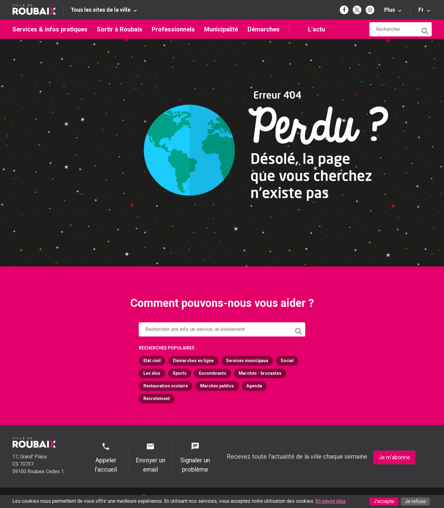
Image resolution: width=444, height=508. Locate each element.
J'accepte (383, 501)
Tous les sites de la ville (100, 9)
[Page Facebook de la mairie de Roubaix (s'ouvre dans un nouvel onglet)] (344, 10)
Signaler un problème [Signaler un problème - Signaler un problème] (195, 457)
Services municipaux (247, 360)
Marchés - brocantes (260, 373)
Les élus (151, 373)
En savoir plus (330, 501)
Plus (389, 9)
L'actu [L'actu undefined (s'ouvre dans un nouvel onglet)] (316, 29)
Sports (180, 373)
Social (287, 360)
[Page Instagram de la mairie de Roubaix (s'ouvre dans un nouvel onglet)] (370, 10)
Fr (421, 9)
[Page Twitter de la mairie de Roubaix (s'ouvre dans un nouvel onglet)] (357, 10)
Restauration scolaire (165, 385)
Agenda (254, 385)
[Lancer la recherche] (425, 29)
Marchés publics (217, 385)
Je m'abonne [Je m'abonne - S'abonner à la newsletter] (394, 457)
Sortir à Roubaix (119, 29)
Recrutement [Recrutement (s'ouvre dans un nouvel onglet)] (156, 398)
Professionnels (173, 29)
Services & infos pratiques (50, 29)
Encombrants (212, 373)
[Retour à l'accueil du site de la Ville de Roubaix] (37, 10)
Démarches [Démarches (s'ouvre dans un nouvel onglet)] (264, 29)
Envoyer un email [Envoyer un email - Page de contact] (150, 457)
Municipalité (221, 29)
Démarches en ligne (193, 360)
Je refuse (415, 501)
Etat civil (152, 360)
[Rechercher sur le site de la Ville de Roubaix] (394, 29)
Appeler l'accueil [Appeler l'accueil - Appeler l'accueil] (106, 457)
